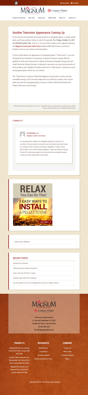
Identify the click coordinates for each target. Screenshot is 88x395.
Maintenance (43, 348)
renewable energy (64, 108)
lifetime (73, 106)
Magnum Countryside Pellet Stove (28, 46)
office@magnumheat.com (45, 330)
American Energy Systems (54, 106)
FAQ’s (67, 359)
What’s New (67, 352)
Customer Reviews (67, 355)
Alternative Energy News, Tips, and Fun (30, 106)
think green (72, 108)
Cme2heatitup (31, 133)
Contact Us (67, 348)
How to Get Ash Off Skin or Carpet (24, 273)
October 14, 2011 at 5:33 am (36, 136)
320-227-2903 (51, 324)
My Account (64, 3)
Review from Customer (20, 263)
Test (44, 304)
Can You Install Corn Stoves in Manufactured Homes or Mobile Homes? (36, 283)
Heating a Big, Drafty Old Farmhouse (24, 278)
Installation (43, 352)
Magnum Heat (44, 10)
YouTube (19, 2)
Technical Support (43, 355)
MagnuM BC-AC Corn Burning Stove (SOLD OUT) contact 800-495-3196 (19, 351)
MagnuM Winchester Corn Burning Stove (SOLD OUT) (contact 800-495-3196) (19, 369)
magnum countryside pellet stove (51, 108)
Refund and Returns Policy (43, 359)
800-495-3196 (39, 324)
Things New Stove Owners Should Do (25, 268)
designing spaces (66, 106)
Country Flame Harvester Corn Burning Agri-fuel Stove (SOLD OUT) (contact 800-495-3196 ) (19, 360)
